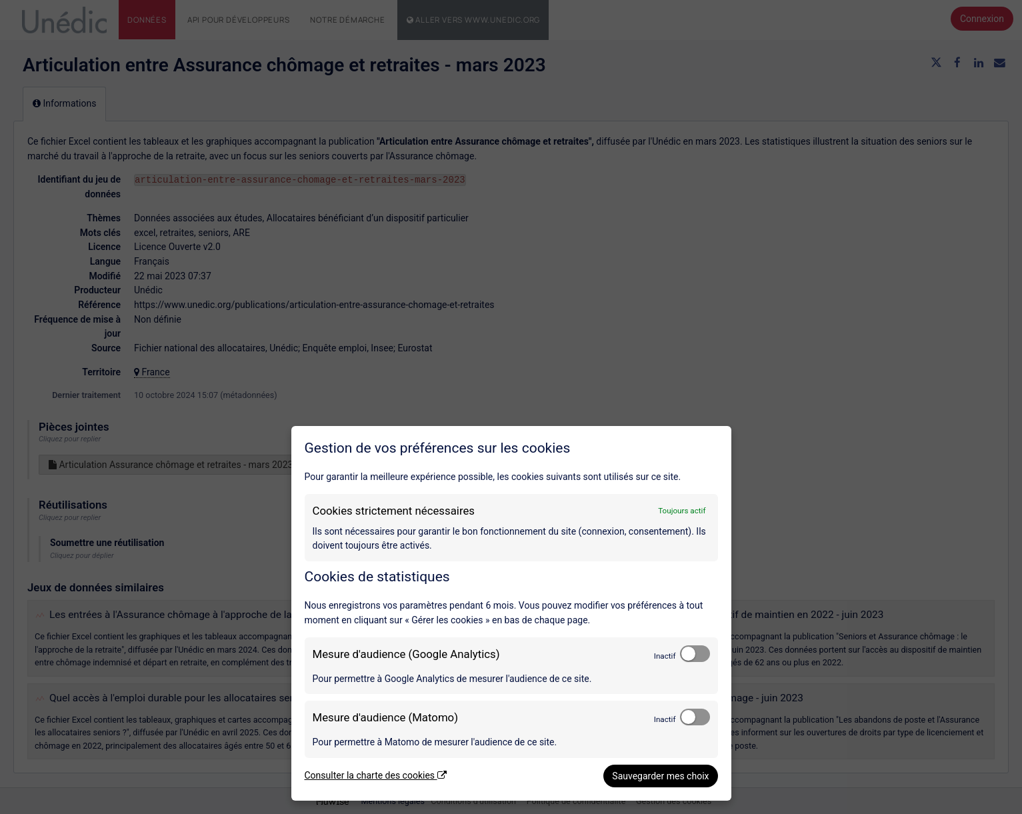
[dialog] (511, 613)
